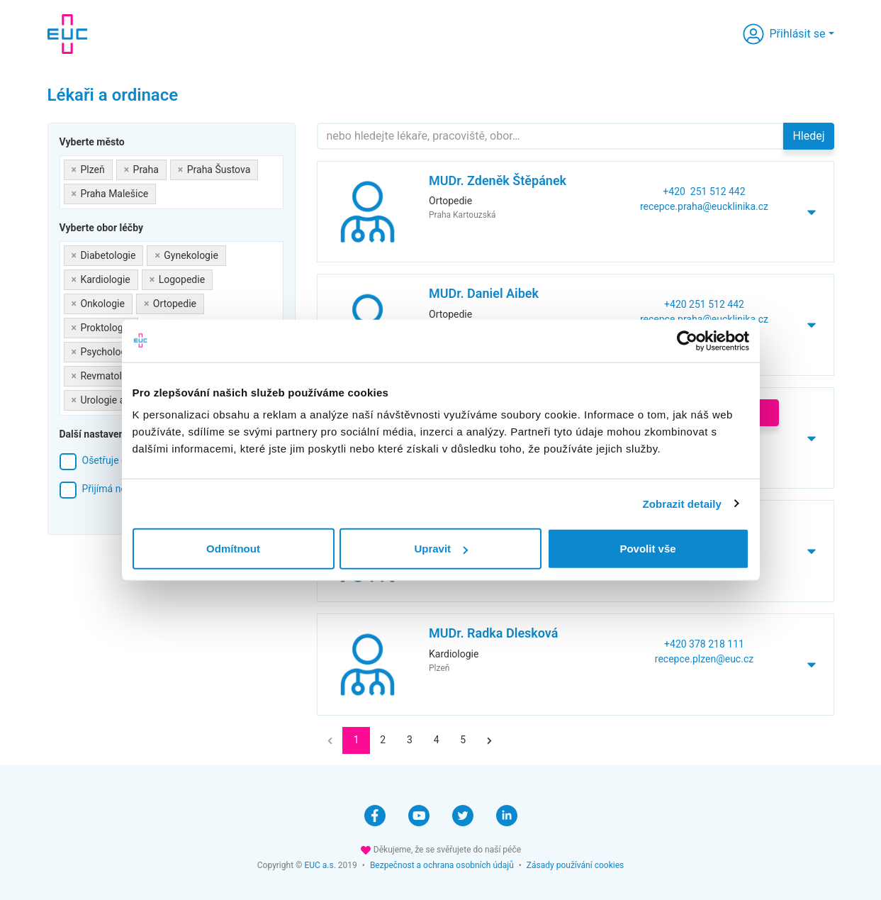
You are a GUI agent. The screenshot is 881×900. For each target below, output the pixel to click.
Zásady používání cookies (575, 865)
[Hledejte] (551, 136)
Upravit (441, 549)
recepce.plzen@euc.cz (704, 659)
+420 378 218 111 (704, 644)
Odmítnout (233, 549)
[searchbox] (163, 191)
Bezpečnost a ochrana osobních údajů (442, 865)
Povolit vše (647, 549)
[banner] (67, 34)
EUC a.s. (319, 865)
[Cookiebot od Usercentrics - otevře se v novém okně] (687, 340)
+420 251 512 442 (704, 191)
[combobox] (172, 182)
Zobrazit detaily (682, 503)
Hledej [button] (808, 136)
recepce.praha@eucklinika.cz (704, 206)
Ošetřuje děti (110, 460)
